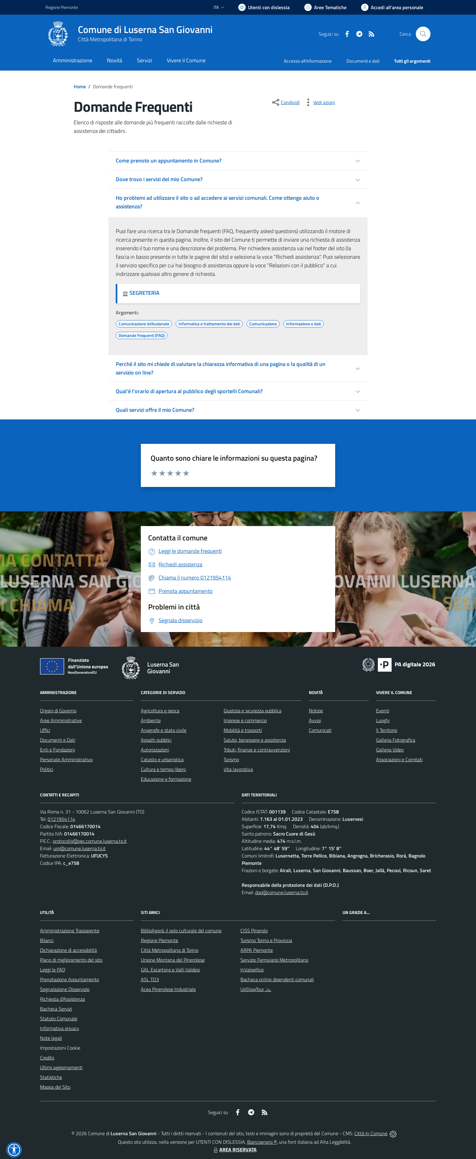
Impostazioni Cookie (60, 1047)
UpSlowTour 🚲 (255, 989)
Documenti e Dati (57, 740)
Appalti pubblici (156, 740)
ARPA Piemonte (256, 950)
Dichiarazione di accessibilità (68, 950)
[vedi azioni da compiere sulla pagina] (319, 102)
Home (80, 86)
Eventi (382, 710)
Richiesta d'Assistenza (62, 999)
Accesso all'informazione (308, 60)
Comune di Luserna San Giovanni (145, 29)
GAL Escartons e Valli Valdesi (170, 969)
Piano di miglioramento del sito (71, 959)
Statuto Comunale (58, 1018)
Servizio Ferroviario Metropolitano (274, 959)
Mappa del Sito (55, 1087)
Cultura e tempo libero (163, 769)
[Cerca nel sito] (423, 34)
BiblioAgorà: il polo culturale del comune (181, 930)
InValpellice (252, 969)
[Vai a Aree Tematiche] (325, 7)
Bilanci (46, 940)
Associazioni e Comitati (399, 759)
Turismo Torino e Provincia (266, 940)
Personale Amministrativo (66, 759)
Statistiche (51, 1077)
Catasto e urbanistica (162, 759)
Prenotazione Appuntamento (69, 979)
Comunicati (320, 730)
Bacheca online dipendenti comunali (277, 979)
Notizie (316, 710)
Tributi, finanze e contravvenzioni (257, 749)
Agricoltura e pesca (160, 710)
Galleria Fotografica (395, 740)
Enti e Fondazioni (57, 749)
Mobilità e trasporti (243, 730)
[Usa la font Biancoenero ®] (264, 7)
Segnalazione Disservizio (65, 989)
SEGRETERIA (140, 293)
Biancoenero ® (262, 1142)
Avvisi (315, 720)
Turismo (231, 759)
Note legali (51, 1038)
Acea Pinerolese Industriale (168, 989)
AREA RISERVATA (234, 1149)
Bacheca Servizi (56, 1008)
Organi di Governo (58, 710)
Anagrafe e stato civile (163, 730)
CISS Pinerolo (254, 930)
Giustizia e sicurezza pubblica (252, 710)
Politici (46, 769)
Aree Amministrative (61, 720)
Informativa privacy (59, 1028)
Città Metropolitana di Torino (110, 39)
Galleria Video (390, 749)
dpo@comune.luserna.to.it (281, 892)
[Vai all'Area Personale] (392, 7)
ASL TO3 (150, 979)
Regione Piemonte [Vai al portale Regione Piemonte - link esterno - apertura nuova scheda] (62, 7)
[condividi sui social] (285, 102)
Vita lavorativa (238, 769)
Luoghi (383, 720)
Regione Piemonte (159, 940)
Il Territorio (386, 730)
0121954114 (61, 819)
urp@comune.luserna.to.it (79, 848)
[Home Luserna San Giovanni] (129, 33)
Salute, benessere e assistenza (255, 740)
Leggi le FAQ (52, 969)
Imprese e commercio (245, 720)
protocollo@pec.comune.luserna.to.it (90, 841)
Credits (47, 1057)
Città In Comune (370, 1133)
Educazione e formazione (166, 779)
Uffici (45, 730)
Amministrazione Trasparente (69, 930)
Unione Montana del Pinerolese (173, 959)
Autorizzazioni (155, 749)
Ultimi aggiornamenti (61, 1067)
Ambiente (151, 720)
